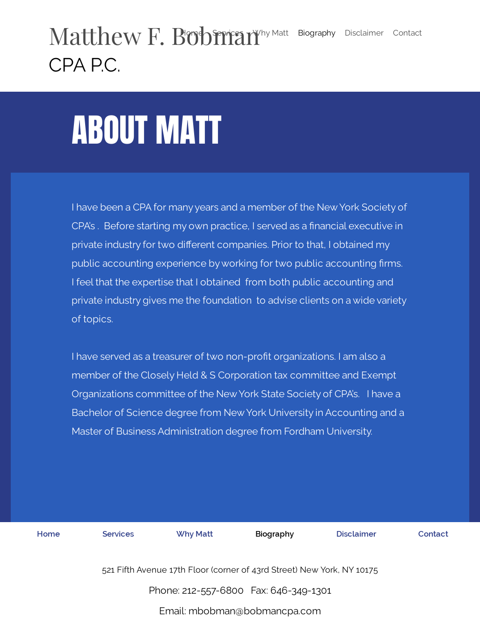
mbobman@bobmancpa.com (255, 611)
